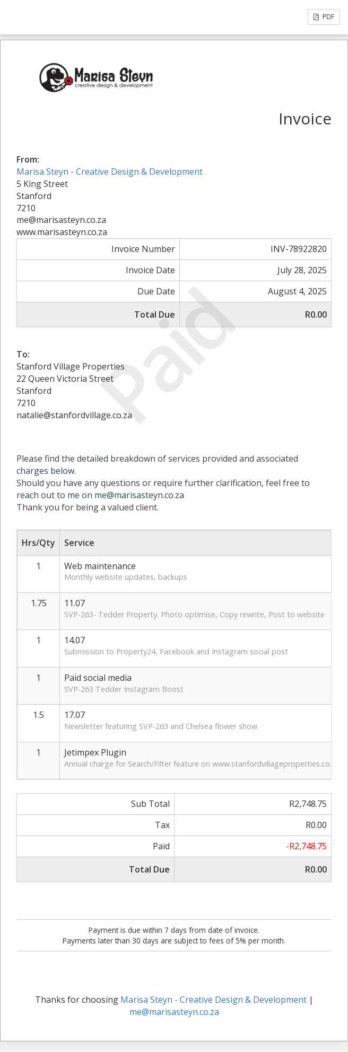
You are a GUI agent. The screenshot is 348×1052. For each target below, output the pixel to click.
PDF (324, 16)
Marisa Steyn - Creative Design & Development (109, 171)
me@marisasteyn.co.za (174, 1012)
